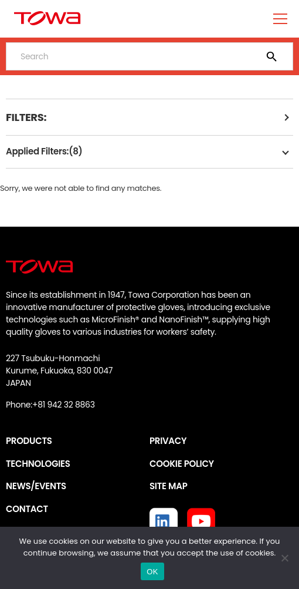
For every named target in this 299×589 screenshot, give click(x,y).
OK (152, 571)
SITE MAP (168, 486)
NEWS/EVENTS (36, 486)
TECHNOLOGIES (38, 463)
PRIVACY (168, 441)
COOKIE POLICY (182, 463)
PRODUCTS (29, 441)
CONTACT (27, 509)
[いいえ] (284, 558)
